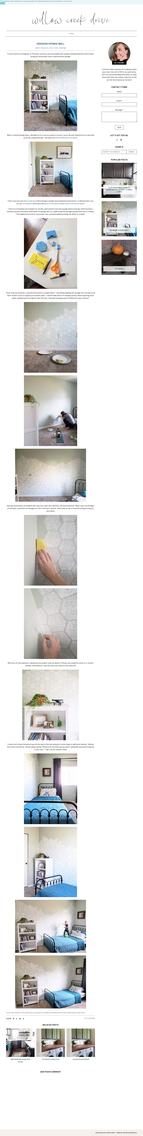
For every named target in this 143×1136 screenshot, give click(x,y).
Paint (56, 48)
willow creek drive (108, 1133)
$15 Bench (119, 269)
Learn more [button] (67, 1)
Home (71, 33)
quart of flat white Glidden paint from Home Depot (64, 203)
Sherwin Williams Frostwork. (66, 138)
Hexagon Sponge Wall (51, 43)
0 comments (90, 1018)
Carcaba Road (31, 201)
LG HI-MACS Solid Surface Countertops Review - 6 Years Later (119, 190)
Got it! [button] (2, 3)
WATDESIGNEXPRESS (130, 1133)
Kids (51, 48)
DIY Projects (43, 48)
